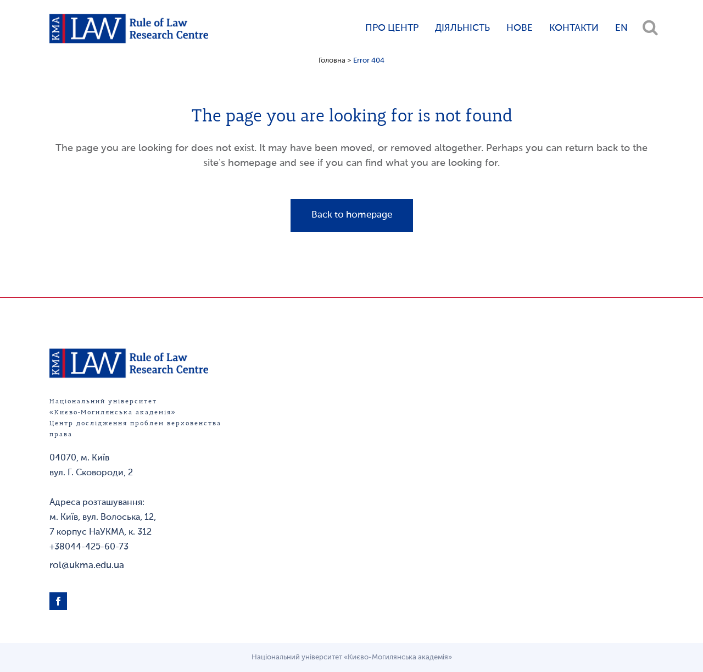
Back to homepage (351, 215)
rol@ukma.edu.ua (86, 565)
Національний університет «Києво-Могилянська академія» (352, 657)
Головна (332, 60)
